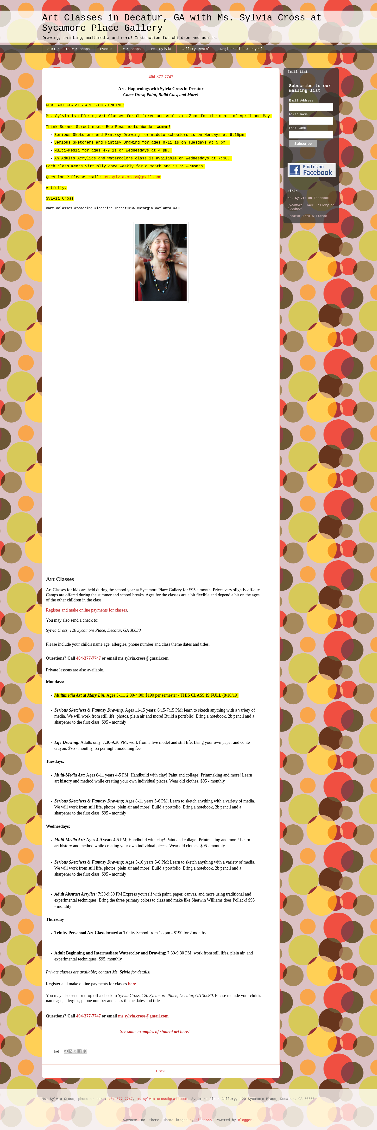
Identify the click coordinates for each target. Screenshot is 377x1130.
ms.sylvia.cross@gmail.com (132, 177)
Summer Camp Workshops (68, 49)
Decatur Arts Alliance (307, 216)
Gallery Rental (196, 49)
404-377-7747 (120, 1099)
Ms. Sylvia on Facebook (308, 198)
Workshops (132, 49)
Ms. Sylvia (161, 49)
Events (106, 49)
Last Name (297, 128)
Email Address (301, 100)
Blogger (245, 1120)
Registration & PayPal (241, 49)
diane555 (203, 1120)
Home (161, 1071)
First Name (298, 114)
